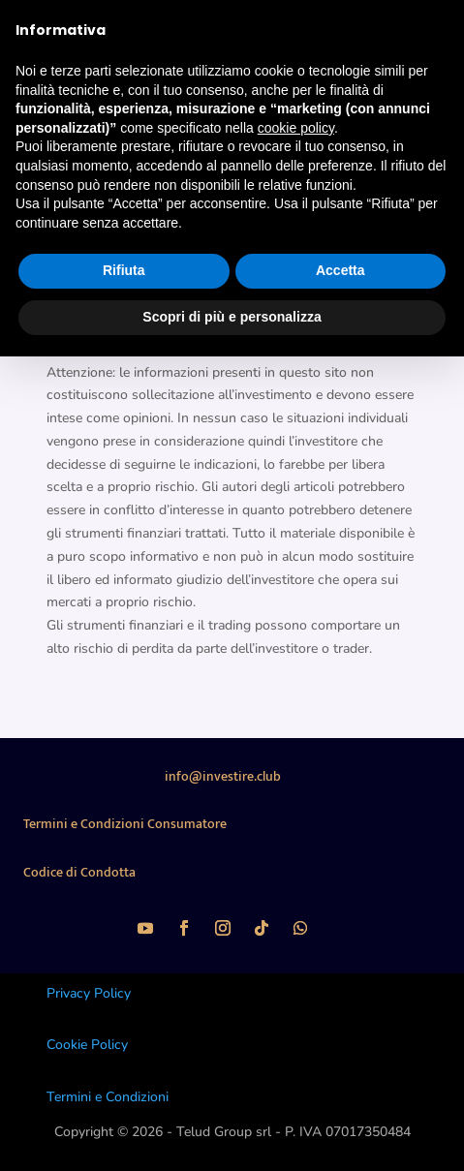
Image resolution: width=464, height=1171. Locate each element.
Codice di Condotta (79, 872)
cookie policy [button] (296, 128)
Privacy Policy (88, 993)
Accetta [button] (340, 270)
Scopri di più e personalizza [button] (231, 316)
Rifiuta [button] (124, 270)
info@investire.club (223, 776)
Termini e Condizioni (107, 1097)
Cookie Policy (87, 1044)
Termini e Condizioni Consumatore (125, 824)
